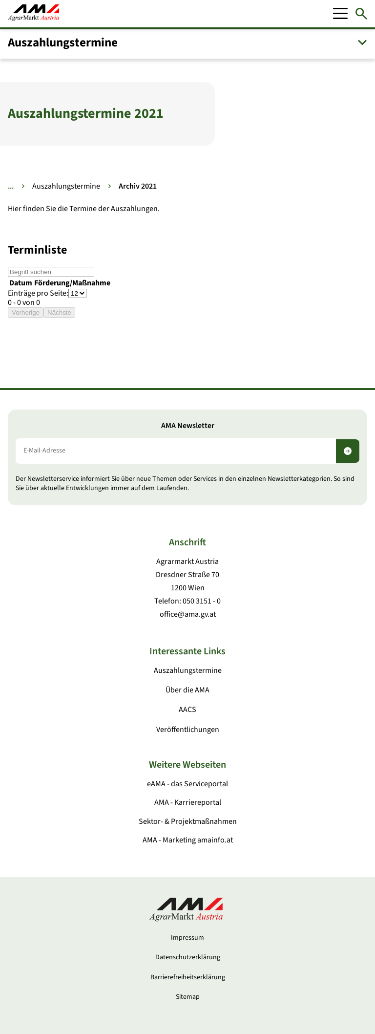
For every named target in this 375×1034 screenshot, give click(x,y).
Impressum (187, 938)
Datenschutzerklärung (187, 957)
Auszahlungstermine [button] (63, 42)
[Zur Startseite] (33, 13)
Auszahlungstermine (66, 186)
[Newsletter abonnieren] (347, 451)
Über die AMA (187, 690)
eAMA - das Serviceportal (187, 783)
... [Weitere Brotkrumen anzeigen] (11, 186)
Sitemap (188, 997)
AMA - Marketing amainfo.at (188, 840)
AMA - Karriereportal (187, 802)
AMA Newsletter (187, 426)
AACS (187, 709)
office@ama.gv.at (188, 614)
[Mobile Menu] (340, 14)
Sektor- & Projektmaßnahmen (188, 821)
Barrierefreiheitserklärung (187, 977)
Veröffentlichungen (187, 729)
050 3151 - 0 (202, 601)
